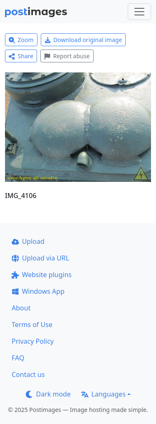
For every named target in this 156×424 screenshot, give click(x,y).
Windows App (38, 291)
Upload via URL (40, 258)
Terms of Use (32, 324)
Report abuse (66, 56)
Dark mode (48, 394)
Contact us (28, 374)
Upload (28, 241)
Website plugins (42, 274)
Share (21, 56)
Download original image (83, 40)
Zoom (21, 40)
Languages (103, 394)
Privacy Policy (33, 341)
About (21, 307)
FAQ (18, 357)
